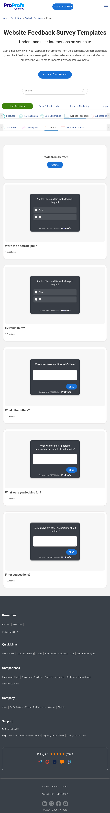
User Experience (49, 116)
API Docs (6, 624)
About (5, 707)
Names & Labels (72, 128)
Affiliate (61, 707)
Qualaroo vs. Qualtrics (32, 677)
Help (4, 735)
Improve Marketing (79, 106)
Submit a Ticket (33, 735)
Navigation (30, 128)
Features (21, 653)
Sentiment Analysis (86, 653)
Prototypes (63, 653)
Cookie (45, 786)
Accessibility (48, 794)
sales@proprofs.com (76, 735)
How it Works (8, 653)
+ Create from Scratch (55, 74)
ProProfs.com (39, 707)
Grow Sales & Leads (49, 106)
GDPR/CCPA (62, 794)
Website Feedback (75, 116)
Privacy (55, 786)
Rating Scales (27, 116)
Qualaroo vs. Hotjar (11, 677)
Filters (50, 128)
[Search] (55, 91)
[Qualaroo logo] (13, 7)
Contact (51, 707)
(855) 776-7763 (12, 729)
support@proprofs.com (54, 735)
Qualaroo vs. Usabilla (54, 677)
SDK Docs (17, 624)
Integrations (50, 653)
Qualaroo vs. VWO (10, 683)
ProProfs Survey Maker (20, 707)
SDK (72, 653)
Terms (65, 786)
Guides (39, 653)
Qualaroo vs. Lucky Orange (78, 677)
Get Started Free (63, 6)
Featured (8, 116)
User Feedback (17, 106)
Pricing (30, 653)
